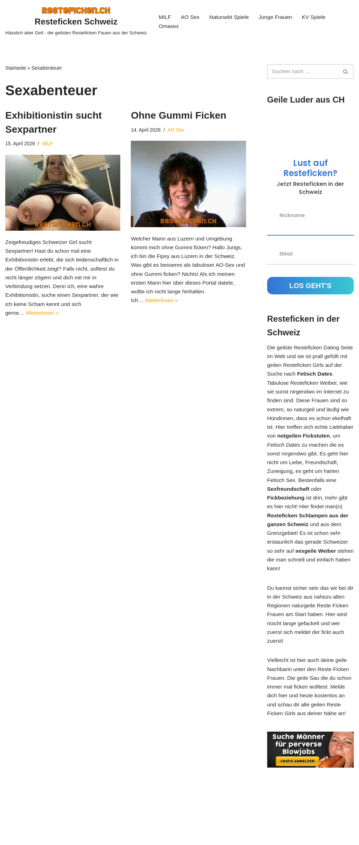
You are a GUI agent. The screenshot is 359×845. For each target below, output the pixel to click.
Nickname (292, 216)
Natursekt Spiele (230, 17)
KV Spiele (318, 17)
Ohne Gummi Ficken (178, 115)
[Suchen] (302, 71)
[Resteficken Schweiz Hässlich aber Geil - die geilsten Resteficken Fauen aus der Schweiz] (76, 21)
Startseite (15, 68)
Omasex (169, 26)
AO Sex (191, 17)
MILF (165, 17)
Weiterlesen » (44, 319)
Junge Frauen (279, 17)
